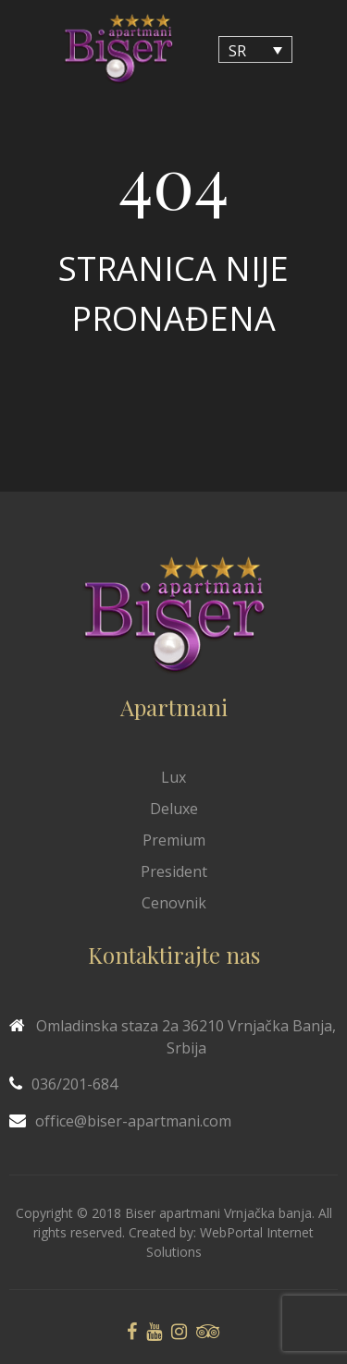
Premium (174, 840)
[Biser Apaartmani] (118, 49)
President (174, 871)
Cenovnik (174, 903)
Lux (173, 777)
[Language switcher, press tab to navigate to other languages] (255, 50)
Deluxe (174, 808)
